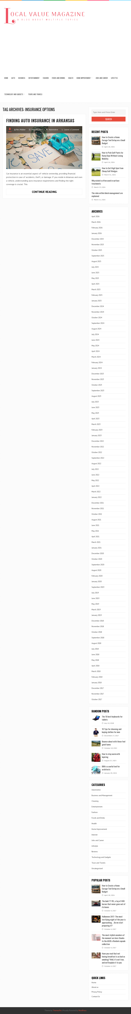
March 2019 (96, 609)
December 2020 (98, 553)
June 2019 (95, 598)
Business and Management (102, 795)
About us (95, 987)
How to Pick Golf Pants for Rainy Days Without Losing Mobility (112, 155)
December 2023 (98, 374)
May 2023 (95, 413)
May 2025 (95, 278)
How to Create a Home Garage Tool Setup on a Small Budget (113, 140)
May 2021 (95, 531)
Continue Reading (51, 192)
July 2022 (95, 469)
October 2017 (97, 699)
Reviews (95, 851)
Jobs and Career (102, 78)
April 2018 (95, 666)
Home (6, 78)
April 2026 (95, 216)
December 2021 (98, 503)
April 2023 (95, 418)
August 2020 (96, 570)
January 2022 (97, 497)
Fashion (46, 78)
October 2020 (97, 559)
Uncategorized (97, 868)
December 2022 (98, 441)
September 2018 (98, 638)
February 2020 (97, 576)
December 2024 (98, 306)
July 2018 (95, 649)
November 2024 (98, 312)
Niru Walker (21, 129)
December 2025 (98, 239)
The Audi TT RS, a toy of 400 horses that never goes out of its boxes (113, 904)
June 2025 (95, 272)
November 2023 (98, 379)
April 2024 (95, 351)
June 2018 (95, 654)
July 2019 (95, 593)
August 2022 (96, 463)
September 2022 (98, 458)
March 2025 (96, 289)
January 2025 (97, 301)
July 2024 (95, 334)
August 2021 (96, 520)
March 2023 (96, 424)
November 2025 (98, 244)
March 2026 (96, 222)
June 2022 (95, 475)
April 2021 (95, 536)
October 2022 (97, 452)
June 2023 (95, 407)
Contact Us (96, 996)
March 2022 (96, 491)
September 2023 (98, 390)
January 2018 (97, 682)
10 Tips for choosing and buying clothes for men (111, 730)
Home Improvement (84, 78)
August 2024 (96, 329)
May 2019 (95, 604)
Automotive (53, 129)
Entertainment (34, 78)
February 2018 (97, 677)
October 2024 (97, 317)
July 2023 (95, 402)
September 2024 (98, 323)
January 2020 (97, 581)
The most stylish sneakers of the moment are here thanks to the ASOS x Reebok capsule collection (113, 939)
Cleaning (95, 801)
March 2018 (96, 671)
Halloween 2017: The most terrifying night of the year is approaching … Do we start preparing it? (114, 921)
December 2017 (98, 688)
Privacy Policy (97, 992)
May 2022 (95, 480)
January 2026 (97, 233)
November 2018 (98, 626)
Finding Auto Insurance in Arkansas (40, 120)
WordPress (82, 1010)
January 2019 (97, 615)
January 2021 (97, 548)
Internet (94, 835)
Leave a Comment (71, 129)
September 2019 (98, 587)
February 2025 (97, 295)
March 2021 (96, 542)
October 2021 (97, 514)
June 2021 (95, 525)
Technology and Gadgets (13, 94)
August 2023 (96, 396)
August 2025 (96, 261)
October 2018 (97, 632)
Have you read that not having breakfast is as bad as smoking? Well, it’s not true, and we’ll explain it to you (113, 958)
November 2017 (98, 694)
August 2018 (96, 643)
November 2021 (98, 508)
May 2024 (95, 345)
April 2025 (95, 284)
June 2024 (95, 340)
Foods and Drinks (58, 78)
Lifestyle (114, 78)
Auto (13, 78)
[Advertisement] (65, 49)
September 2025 (98, 256)
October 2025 (97, 250)
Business (21, 78)
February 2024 (97, 362)
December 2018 (98, 621)
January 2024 (97, 368)
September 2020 (98, 565)
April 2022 (95, 486)
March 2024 (96, 357)
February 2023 (97, 430)
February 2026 (97, 228)
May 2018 (95, 660)
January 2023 (97, 435)
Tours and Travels (35, 94)
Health (70, 78)
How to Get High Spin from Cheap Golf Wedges (112, 170)
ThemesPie (57, 1010)
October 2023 (97, 385)
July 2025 (95, 267)
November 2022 (98, 447)
